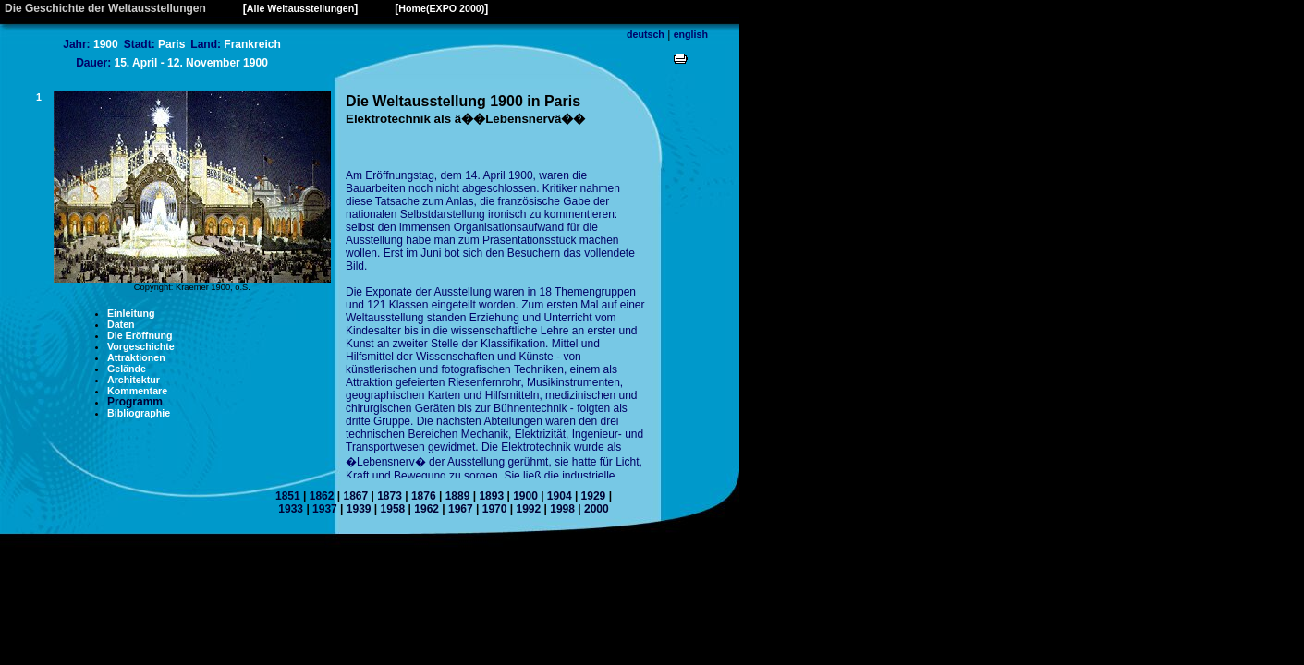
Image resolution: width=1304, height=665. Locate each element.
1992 (528, 508)
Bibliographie (138, 412)
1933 (290, 508)
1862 (322, 496)
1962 (426, 508)
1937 (324, 508)
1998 (562, 508)
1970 (494, 508)
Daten (121, 324)
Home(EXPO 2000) (441, 8)
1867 (355, 496)
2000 (596, 508)
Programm (135, 401)
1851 (287, 496)
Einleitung (131, 313)
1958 (393, 508)
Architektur (133, 379)
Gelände (126, 368)
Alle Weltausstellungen (300, 8)
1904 (559, 496)
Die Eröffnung (139, 335)
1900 (525, 496)
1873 (389, 496)
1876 (423, 496)
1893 (491, 496)
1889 (457, 496)
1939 (359, 508)
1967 (460, 508)
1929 (593, 496)
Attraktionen (136, 357)
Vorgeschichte (141, 346)
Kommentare (137, 390)
